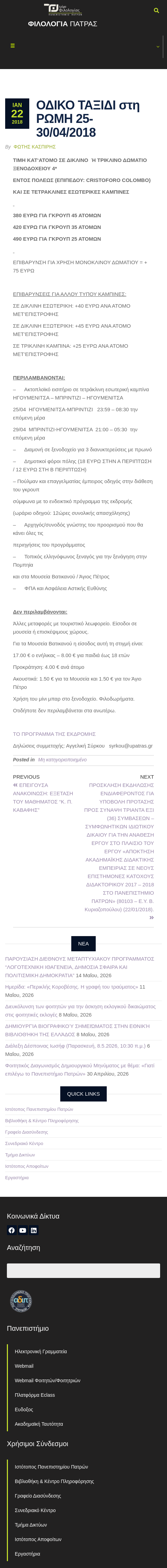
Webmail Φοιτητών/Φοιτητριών (48, 1380)
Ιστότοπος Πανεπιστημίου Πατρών (39, 1109)
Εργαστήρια (17, 1177)
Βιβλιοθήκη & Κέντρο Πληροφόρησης (42, 1120)
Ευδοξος (24, 1409)
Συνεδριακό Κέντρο (24, 1143)
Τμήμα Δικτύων (20, 1154)
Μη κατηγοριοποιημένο (62, 759)
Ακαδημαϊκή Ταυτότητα (39, 1424)
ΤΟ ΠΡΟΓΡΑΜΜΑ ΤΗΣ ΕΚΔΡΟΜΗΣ (54, 734)
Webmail (24, 1366)
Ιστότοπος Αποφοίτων (27, 1166)
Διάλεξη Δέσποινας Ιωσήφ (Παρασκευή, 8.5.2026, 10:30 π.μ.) (75, 1046)
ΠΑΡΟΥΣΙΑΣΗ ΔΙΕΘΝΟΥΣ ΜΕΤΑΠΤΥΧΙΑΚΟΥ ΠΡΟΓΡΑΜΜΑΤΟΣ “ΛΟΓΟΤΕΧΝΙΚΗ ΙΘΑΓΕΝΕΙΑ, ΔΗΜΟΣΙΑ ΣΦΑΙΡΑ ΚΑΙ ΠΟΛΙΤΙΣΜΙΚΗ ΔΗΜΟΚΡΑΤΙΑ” (79, 967)
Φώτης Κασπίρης (35, 147)
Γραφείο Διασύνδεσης (26, 1132)
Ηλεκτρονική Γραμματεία (41, 1351)
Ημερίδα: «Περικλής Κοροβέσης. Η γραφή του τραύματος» (71, 987)
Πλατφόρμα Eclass (35, 1395)
